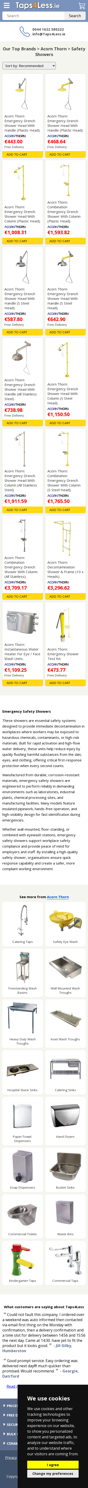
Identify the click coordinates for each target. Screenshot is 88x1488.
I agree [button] (53, 1465)
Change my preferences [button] (52, 1473)
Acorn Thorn (58, 896)
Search (75, 15)
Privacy (11, 1457)
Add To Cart (17, 154)
